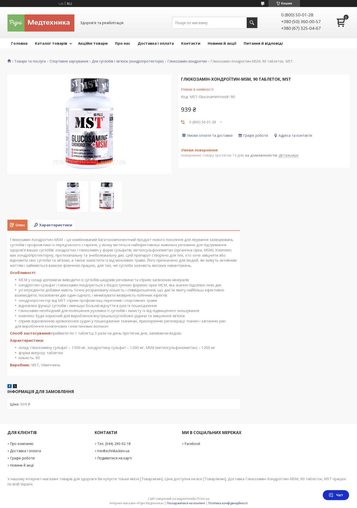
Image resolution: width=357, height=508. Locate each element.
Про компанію (21, 443)
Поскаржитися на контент (186, 503)
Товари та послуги (30, 61)
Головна (19, 43)
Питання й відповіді (263, 43)
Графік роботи (22, 458)
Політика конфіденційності (228, 503)
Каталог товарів (51, 43)
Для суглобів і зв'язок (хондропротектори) (128, 61)
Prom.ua (203, 499)
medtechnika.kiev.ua (113, 450)
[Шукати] (252, 22)
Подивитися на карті (114, 458)
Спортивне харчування (69, 61)
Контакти (190, 43)
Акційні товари (93, 43)
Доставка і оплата (156, 43)
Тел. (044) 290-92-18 (114, 443)
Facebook (192, 443)
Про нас (122, 43)
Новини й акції (222, 43)
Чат (336, 495)
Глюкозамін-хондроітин (187, 61)
